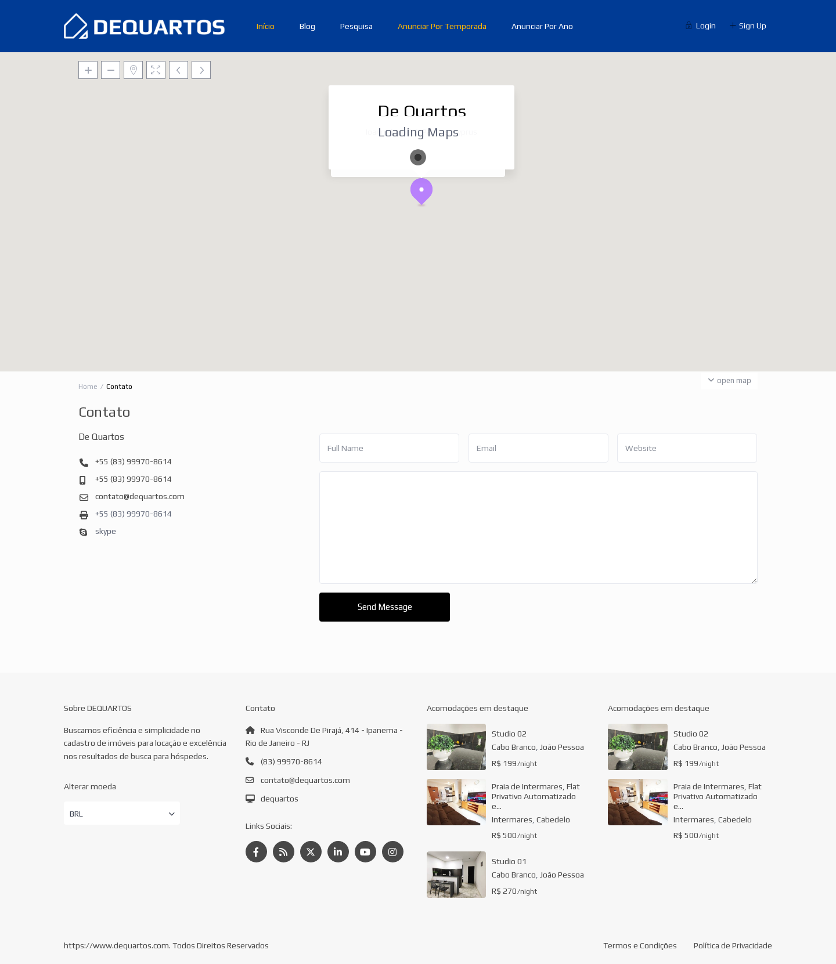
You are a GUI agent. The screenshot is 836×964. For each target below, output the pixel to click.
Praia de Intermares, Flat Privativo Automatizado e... (536, 796)
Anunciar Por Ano (542, 26)
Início (266, 26)
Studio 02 (509, 733)
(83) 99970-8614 (291, 761)
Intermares (512, 819)
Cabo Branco (514, 747)
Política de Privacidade (733, 945)
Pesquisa (356, 26)
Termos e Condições (640, 945)
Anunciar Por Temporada (442, 26)
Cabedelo (553, 819)
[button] (426, 195)
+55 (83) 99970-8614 (133, 461)
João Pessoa (562, 747)
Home (88, 386)
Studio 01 (509, 861)
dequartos (279, 798)
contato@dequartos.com (140, 496)
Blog (307, 26)
